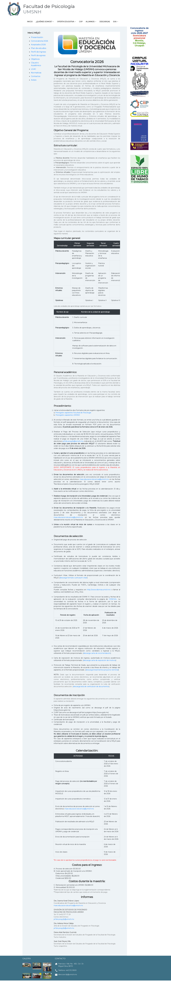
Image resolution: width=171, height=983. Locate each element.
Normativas (36, 73)
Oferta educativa (65, 22)
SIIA (114, 22)
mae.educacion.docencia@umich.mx (94, 479)
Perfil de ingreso (38, 52)
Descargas (104, 22)
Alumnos (90, 22)
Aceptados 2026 (38, 45)
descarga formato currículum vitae (73, 578)
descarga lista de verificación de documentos (91, 687)
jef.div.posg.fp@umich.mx (73, 441)
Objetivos (35, 59)
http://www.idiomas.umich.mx (99, 590)
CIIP (81, 22)
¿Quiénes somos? (44, 22)
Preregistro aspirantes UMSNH (68, 415)
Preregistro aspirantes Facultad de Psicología (73, 413)
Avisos (33, 80)
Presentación (37, 37)
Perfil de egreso (38, 55)
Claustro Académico (36, 64)
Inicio (30, 22)
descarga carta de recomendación (96, 653)
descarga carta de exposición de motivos (99, 660)
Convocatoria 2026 (39, 41)
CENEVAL (113, 599)
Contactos (35, 76)
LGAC (33, 69)
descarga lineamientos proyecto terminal (102, 670)
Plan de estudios (38, 48)
